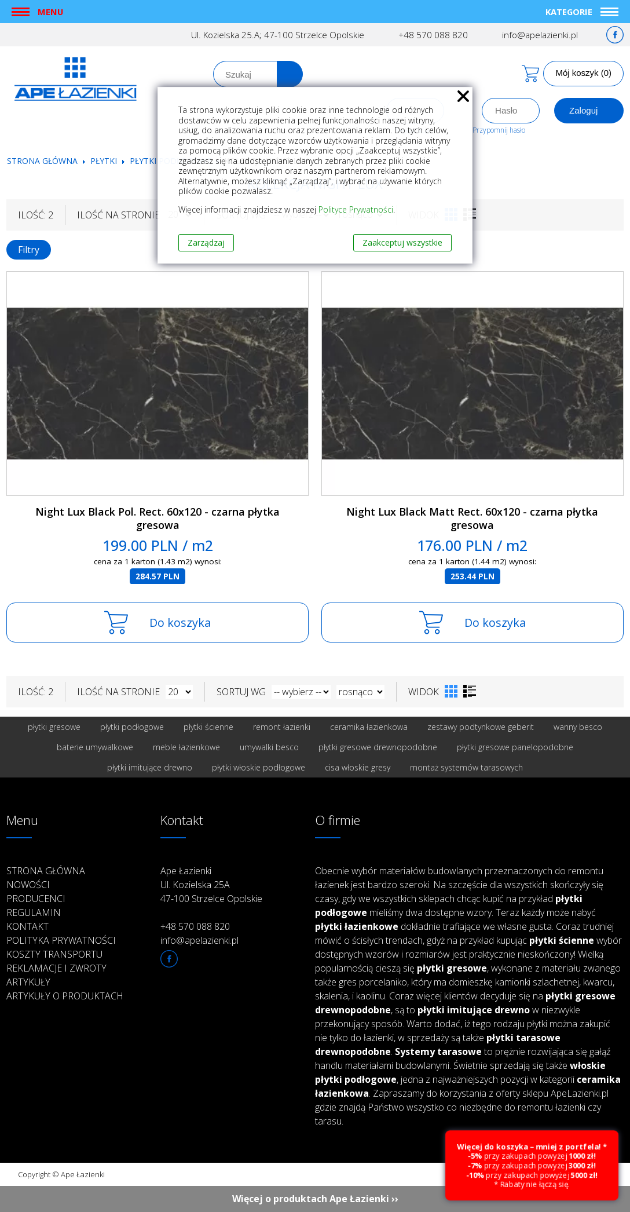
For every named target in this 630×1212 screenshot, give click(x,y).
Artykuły (28, 982)
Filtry (28, 249)
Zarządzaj (206, 242)
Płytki (104, 160)
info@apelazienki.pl (540, 35)
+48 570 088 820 (433, 35)
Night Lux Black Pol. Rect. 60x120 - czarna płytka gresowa (157, 518)
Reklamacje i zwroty (56, 968)
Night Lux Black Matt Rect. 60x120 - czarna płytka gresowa (472, 518)
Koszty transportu (54, 954)
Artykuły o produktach (64, 996)
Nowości (28, 884)
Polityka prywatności (61, 940)
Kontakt (27, 926)
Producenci (35, 898)
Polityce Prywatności (355, 209)
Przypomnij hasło (499, 130)
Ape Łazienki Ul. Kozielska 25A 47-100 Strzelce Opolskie (211, 884)
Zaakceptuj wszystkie (402, 242)
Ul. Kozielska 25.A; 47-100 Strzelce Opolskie (277, 35)
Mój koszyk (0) (583, 73)
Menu (50, 11)
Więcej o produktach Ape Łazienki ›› (315, 1198)
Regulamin (33, 912)
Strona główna (42, 160)
